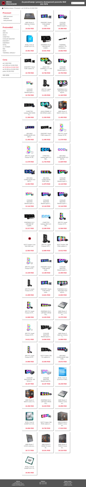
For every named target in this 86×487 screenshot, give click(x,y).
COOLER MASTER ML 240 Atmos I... (30, 378)
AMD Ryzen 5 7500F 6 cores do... (62, 400)
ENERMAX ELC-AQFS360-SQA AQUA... (62, 289)
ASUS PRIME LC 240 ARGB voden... (46, 111)
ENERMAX (6, 43)
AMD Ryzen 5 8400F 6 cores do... (62, 312)
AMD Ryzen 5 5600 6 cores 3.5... (30, 399)
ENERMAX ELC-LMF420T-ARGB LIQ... (46, 400)
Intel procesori (7, 20)
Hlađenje (6, 18)
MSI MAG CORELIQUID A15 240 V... (30, 178)
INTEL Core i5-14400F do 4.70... (30, 466)
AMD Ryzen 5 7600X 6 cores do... (62, 445)
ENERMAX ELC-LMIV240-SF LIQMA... (46, 45)
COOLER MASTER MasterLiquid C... (62, 23)
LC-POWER (6, 47)
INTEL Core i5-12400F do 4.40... (30, 422)
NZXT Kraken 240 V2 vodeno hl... (46, 355)
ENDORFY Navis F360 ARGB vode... (46, 267)
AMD (4, 31)
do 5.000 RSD (7, 63)
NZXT (4, 51)
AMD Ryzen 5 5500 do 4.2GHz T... (30, 23)
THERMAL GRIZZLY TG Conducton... (62, 45)
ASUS (4, 35)
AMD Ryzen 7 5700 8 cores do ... (30, 444)
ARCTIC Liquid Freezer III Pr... (46, 89)
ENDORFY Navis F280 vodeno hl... (30, 66)
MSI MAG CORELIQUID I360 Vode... (62, 356)
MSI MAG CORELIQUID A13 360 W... (62, 156)
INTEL (5, 45)
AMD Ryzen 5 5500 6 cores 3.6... (62, 111)
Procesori (17, 8)
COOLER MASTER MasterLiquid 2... (62, 67)
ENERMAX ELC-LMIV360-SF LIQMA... (30, 223)
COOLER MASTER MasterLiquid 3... (62, 178)
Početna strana (8, 8)
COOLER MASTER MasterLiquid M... (46, 378)
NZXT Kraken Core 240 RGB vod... (30, 244)
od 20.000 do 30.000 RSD (11, 69)
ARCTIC (5, 33)
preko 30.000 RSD (8, 71)
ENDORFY (6, 41)
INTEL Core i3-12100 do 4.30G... (62, 377)
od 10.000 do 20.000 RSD (30, 8)
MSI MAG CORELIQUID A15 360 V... (30, 134)
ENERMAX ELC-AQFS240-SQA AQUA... (62, 89)
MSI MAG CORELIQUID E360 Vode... (46, 178)
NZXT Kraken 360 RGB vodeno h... (46, 422)
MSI (4, 49)
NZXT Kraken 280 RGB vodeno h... (62, 244)
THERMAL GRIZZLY (9, 53)
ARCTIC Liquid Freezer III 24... (62, 133)
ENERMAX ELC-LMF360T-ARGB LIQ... (46, 312)
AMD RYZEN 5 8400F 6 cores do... (62, 423)
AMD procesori (8, 16)
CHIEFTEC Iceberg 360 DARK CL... (30, 112)
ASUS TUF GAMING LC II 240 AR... (46, 67)
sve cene (6, 75)
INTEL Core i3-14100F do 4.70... (30, 44)
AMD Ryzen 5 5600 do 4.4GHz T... (62, 334)
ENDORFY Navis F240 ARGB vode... (46, 23)
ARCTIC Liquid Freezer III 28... (30, 155)
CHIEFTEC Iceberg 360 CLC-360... (46, 156)
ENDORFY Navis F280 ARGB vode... (46, 289)
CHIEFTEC (6, 37)
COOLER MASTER (9, 39)
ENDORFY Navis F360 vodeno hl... (46, 133)
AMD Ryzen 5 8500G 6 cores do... (46, 445)
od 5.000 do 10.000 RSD (10, 65)
